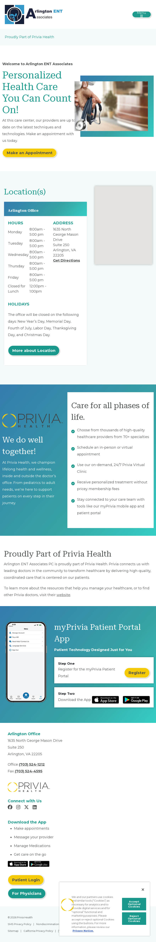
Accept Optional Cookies (134, 904)
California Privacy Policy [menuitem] (38, 930)
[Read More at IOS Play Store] (18, 863)
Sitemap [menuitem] (13, 930)
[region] (104, 909)
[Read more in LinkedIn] (35, 808)
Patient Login (26, 880)
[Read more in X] (27, 808)
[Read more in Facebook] (11, 808)
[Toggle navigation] (141, 14)
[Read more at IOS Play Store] (105, 700)
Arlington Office (23, 211)
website (63, 595)
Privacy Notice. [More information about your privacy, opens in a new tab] (83, 930)
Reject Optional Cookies (134, 918)
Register (137, 672)
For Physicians (27, 893)
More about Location (33, 350)
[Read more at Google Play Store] (136, 700)
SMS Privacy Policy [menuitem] (19, 924)
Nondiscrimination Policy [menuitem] (51, 924)
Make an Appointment (30, 153)
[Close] (143, 889)
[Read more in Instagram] (18, 808)
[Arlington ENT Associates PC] (34, 14)
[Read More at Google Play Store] (39, 863)
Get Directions (66, 260)
